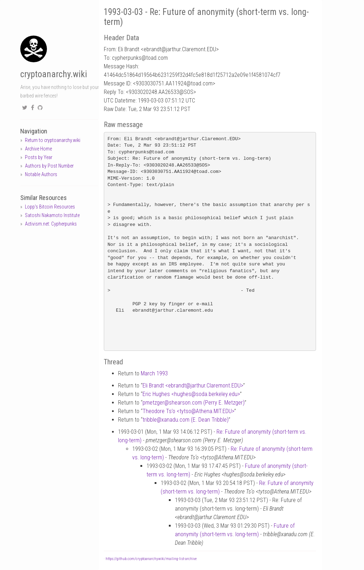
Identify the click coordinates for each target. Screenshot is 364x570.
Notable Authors (41, 174)
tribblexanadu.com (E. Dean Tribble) (186, 419)
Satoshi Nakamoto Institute (52, 215)
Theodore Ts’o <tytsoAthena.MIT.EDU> (188, 411)
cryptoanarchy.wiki (53, 74)
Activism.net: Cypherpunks (51, 224)
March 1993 (154, 373)
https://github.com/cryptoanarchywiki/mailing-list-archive (151, 558)
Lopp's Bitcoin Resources (50, 207)
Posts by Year (38, 157)
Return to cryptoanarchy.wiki (52, 140)
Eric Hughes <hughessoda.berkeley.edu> (191, 394)
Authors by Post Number (49, 166)
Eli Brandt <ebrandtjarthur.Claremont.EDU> (193, 385)
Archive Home (38, 149)
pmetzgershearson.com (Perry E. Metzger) (194, 402)
